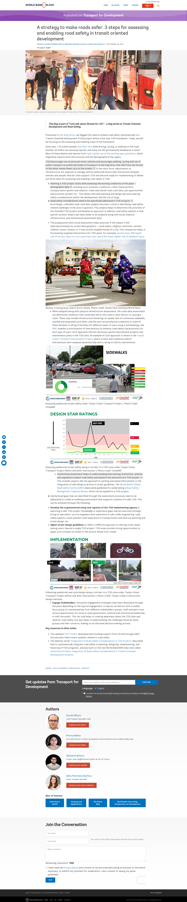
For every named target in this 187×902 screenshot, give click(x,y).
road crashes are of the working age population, (111, 153)
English (48, 48)
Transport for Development (103, 15)
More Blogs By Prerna (77, 745)
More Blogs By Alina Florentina (81, 785)
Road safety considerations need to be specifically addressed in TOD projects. (91, 200)
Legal (27, 893)
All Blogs (115, 5)
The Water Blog (97, 803)
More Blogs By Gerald (77, 725)
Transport (85, 668)
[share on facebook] (4, 442)
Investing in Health (55, 803)
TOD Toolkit (70, 634)
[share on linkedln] (4, 452)
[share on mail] (4, 437)
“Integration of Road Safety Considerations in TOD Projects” (101, 640)
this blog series (67, 134)
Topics (125, 5)
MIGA (60, 900)
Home (106, 5)
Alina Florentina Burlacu (93, 44)
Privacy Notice (71, 867)
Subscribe (146, 682)
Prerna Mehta (57, 44)
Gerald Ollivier (44, 44)
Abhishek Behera (72, 44)
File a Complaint (156, 893)
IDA (51, 900)
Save (50, 880)
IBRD (46, 900)
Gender (48, 668)
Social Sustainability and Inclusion (66, 668)
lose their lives (84, 146)
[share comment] (4, 463)
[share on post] (4, 447)
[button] (158, 6)
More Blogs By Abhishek (78, 765)
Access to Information (50, 893)
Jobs (61, 893)
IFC (55, 900)
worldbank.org (153, 1)
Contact (135, 5)
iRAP (54, 328)
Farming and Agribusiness (76, 803)
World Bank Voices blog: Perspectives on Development (127, 803)
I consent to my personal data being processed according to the (120, 695)
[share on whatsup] (4, 457)
